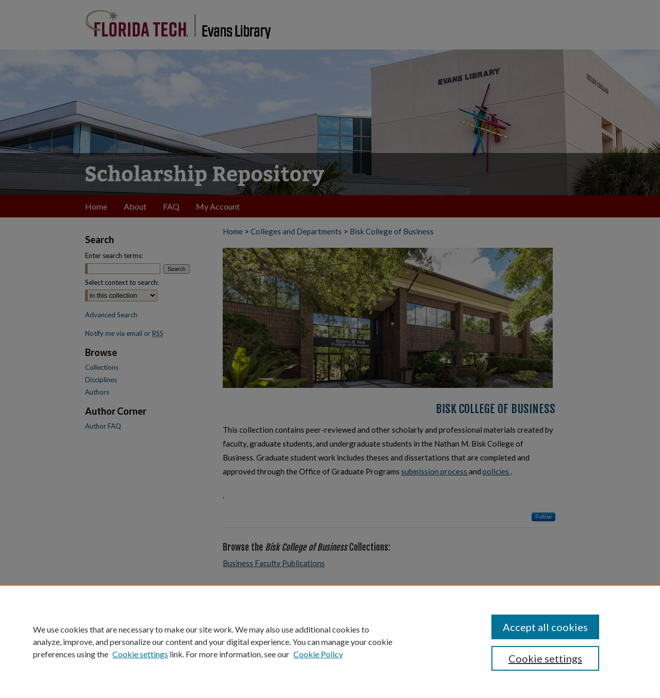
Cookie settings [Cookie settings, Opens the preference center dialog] (545, 658)
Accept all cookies (545, 627)
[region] (330, 641)
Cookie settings (140, 654)
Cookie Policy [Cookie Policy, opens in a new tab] (318, 654)
